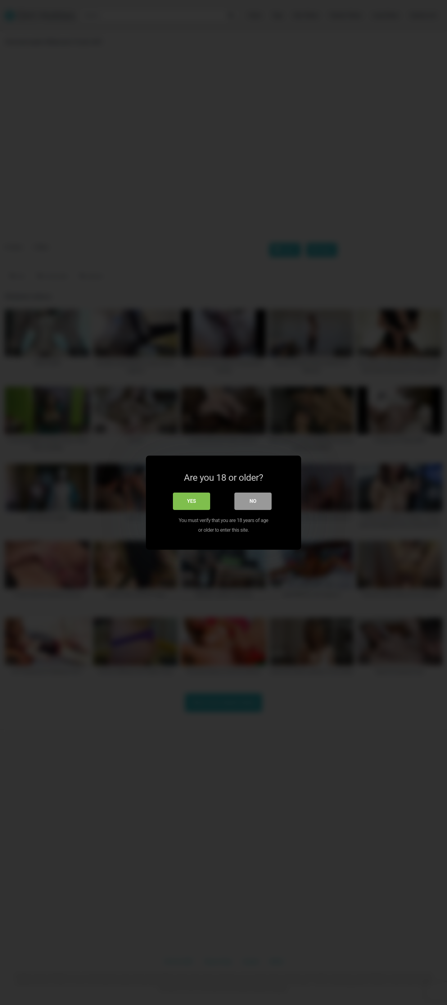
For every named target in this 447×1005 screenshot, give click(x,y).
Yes (191, 501)
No (253, 501)
